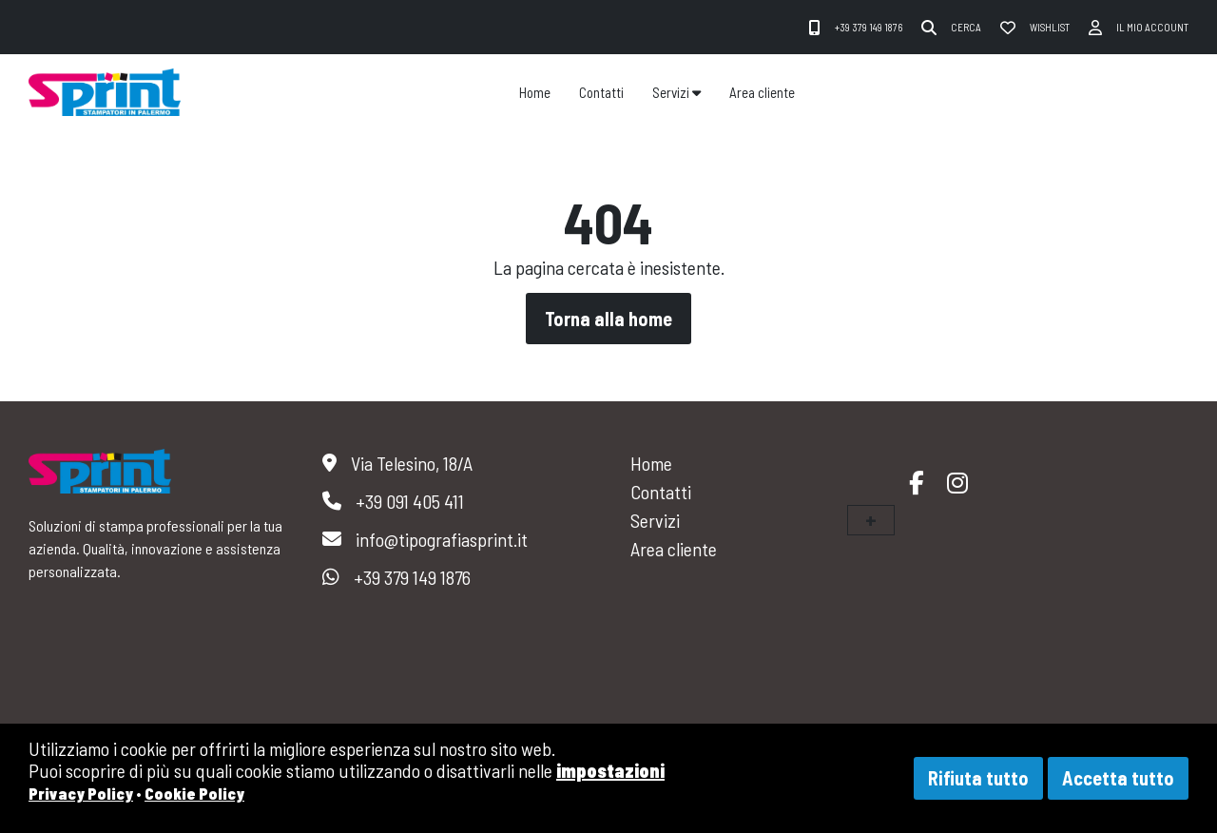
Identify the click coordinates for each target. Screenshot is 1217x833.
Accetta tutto (1118, 777)
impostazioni (610, 770)
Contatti (601, 92)
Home (535, 92)
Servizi (676, 92)
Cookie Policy (194, 793)
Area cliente (762, 92)
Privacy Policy (81, 793)
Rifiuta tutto (978, 777)
